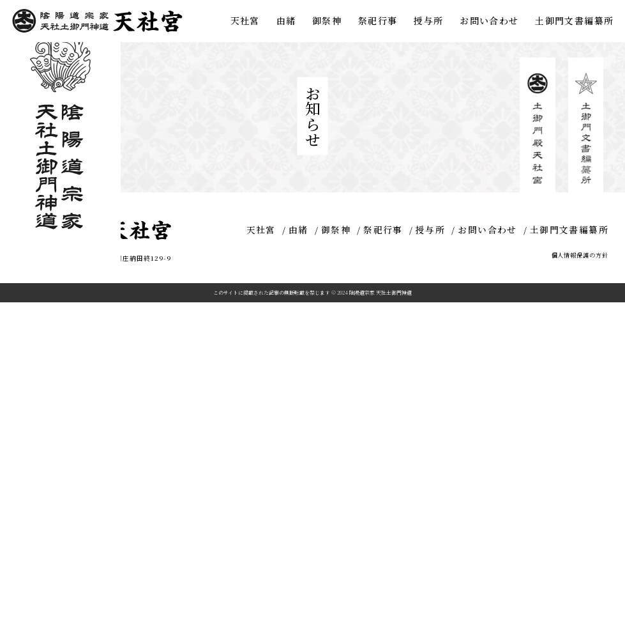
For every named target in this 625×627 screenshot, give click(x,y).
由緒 (286, 20)
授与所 (428, 20)
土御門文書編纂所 (574, 20)
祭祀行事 (378, 20)
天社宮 (245, 20)
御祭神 (327, 20)
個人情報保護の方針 (580, 580)
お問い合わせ (489, 20)
